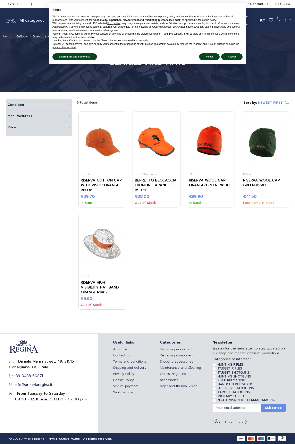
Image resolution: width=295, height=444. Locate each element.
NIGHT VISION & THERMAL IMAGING (246, 400)
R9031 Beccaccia (146, 174)
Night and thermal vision (178, 386)
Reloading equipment (176, 349)
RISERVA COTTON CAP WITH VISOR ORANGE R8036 (101, 185)
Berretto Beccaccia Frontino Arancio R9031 (156, 185)
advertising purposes (160, 26)
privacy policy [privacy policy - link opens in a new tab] (167, 16)
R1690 (193, 174)
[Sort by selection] (266, 102)
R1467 (85, 276)
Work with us (123, 392)
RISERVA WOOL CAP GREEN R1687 (261, 182)
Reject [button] (209, 56)
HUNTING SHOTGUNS (234, 376)
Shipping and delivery (129, 367)
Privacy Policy (123, 373)
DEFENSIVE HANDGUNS (236, 388)
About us (120, 349)
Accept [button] (232, 56)
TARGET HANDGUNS (234, 392)
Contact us (258, 3)
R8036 (85, 174)
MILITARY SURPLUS (232, 396)
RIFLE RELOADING (231, 380)
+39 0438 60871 (28, 376)
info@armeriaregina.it (32, 385)
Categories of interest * (232, 359)
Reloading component (177, 355)
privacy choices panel (64, 47)
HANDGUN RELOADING (235, 384)
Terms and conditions (129, 361)
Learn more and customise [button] (74, 56)
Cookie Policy (123, 380)
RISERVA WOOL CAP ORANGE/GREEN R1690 (209, 182)
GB (283, 3)
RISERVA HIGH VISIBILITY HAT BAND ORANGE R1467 (100, 287)
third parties (113, 23)
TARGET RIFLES (230, 368)
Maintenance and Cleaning (180, 367)
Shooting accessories (176, 361)
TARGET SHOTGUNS (233, 372)
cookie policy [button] (209, 20)
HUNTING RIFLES (231, 364)
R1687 (247, 174)
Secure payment (125, 386)
